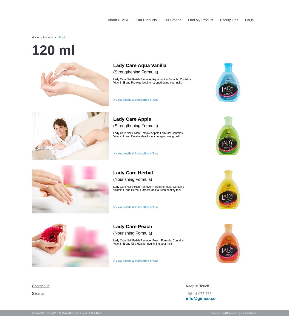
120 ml (61, 37)
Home (35, 37)
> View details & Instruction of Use (135, 99)
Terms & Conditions (92, 313)
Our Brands (172, 20)
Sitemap (38, 294)
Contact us (40, 286)
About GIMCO (119, 20)
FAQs (249, 20)
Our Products (146, 20)
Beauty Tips (229, 20)
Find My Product (200, 20)
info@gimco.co (201, 298)
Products (48, 37)
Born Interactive (249, 313)
